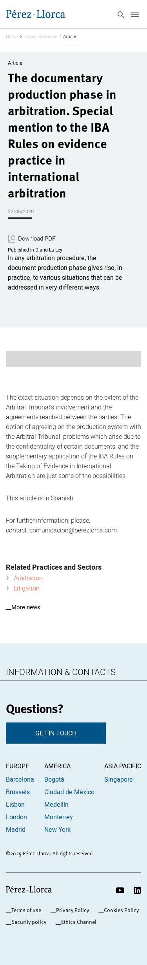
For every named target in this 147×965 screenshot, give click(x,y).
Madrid (15, 829)
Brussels (18, 792)
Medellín (56, 804)
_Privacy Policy (71, 910)
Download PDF (36, 238)
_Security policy (27, 921)
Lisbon (15, 804)
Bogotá (54, 779)
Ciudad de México (69, 792)
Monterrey (58, 817)
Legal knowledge (41, 36)
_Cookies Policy (120, 910)
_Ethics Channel (77, 921)
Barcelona (20, 779)
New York (57, 829)
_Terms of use (25, 910)
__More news (23, 607)
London (16, 817)
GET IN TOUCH (55, 733)
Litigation (27, 588)
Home (12, 36)
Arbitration (28, 578)
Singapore (118, 779)
